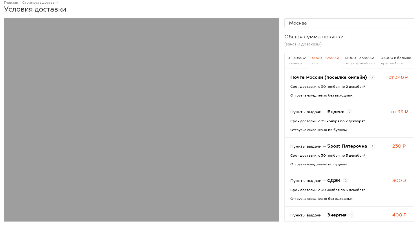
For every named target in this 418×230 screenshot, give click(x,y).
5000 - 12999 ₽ (325, 60)
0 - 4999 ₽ (296, 60)
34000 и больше (396, 60)
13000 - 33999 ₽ (360, 60)
